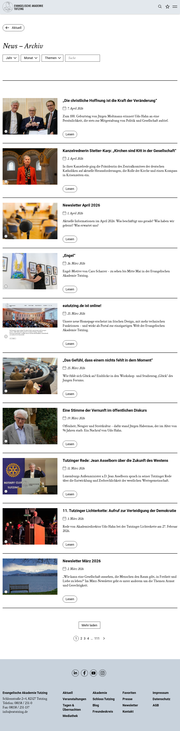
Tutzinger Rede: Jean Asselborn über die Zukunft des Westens (115, 460)
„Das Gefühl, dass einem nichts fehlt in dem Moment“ (108, 360)
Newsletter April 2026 (81, 205)
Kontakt (128, 711)
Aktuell (68, 693)
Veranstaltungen (74, 699)
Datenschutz (161, 699)
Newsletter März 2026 (82, 561)
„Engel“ (69, 255)
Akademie (100, 693)
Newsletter (130, 705)
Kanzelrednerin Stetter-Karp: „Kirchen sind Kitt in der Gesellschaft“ (119, 151)
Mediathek (70, 716)
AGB (156, 705)
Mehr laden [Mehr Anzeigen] (89, 625)
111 (97, 638)
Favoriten (129, 693)
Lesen (70, 134)
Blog (96, 705)
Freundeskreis (103, 711)
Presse (127, 699)
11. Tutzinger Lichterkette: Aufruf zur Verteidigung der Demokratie (119, 511)
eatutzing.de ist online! (82, 306)
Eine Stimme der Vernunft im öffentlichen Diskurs (105, 410)
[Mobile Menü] (175, 7)
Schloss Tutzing (104, 699)
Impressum (161, 693)
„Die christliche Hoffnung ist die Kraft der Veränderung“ (110, 100)
